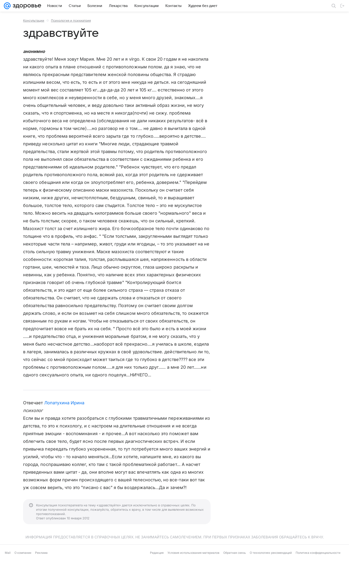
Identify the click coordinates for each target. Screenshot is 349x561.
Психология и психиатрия (71, 20)
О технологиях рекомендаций (271, 553)
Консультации (33, 20)
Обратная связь (234, 553)
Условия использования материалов (193, 553)
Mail (8, 553)
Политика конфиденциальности (318, 553)
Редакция (157, 553)
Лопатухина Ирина (64, 402)
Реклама (41, 553)
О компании (22, 553)
